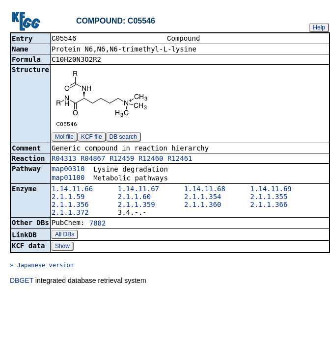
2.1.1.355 (269, 198)
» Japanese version (42, 266)
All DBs (64, 235)
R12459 (122, 159)
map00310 (68, 170)
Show (62, 247)
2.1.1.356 (70, 205)
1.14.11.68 (204, 190)
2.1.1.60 (134, 198)
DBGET (21, 281)
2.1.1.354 (202, 198)
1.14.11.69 (271, 190)
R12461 (179, 159)
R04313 (64, 159)
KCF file (91, 137)
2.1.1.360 (202, 205)
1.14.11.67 (138, 190)
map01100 (68, 178)
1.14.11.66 (72, 190)
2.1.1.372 (70, 213)
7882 (97, 224)
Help (319, 27)
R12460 (151, 159)
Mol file (64, 137)
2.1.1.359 (136, 205)
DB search (123, 137)
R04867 (93, 159)
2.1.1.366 (269, 205)
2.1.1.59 (68, 198)
